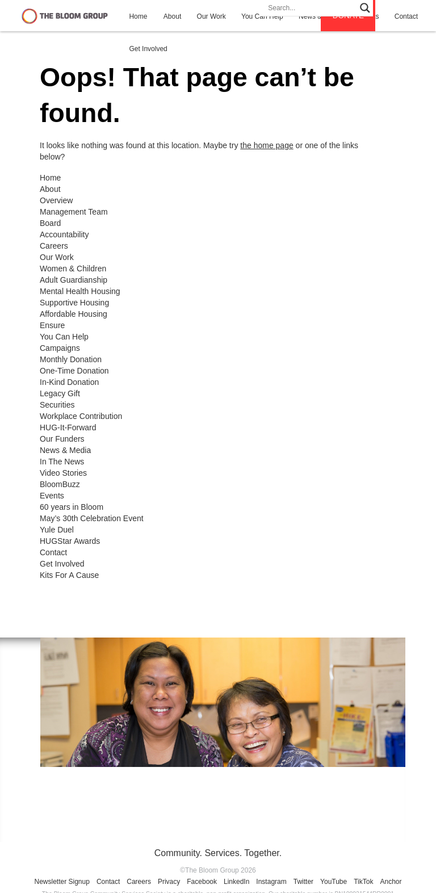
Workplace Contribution (81, 416)
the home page (266, 145)
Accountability (64, 234)
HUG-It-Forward (68, 427)
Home (138, 16)
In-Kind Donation (69, 382)
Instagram (271, 882)
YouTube (333, 882)
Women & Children (73, 268)
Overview (56, 200)
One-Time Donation (74, 370)
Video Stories (63, 472)
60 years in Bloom (71, 507)
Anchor (390, 882)
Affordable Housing (73, 313)
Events (52, 495)
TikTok (363, 882)
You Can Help (64, 336)
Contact (53, 552)
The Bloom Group (65, 15)
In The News (62, 461)
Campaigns (60, 348)
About (172, 16)
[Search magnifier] (365, 8)
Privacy (169, 882)
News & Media (65, 450)
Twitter (303, 882)
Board (50, 223)
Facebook (202, 882)
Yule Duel (57, 529)
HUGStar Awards (70, 541)
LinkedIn (236, 882)
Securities (57, 404)
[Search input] (311, 8)
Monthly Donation (71, 359)
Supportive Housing (74, 302)
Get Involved (148, 49)
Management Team (74, 211)
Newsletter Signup (62, 882)
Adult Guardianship (73, 279)
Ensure (52, 325)
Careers (54, 245)
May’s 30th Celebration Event (92, 518)
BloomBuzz (60, 484)
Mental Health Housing (80, 291)
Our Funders (62, 438)
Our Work (211, 16)
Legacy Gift (60, 393)
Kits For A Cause (69, 575)
